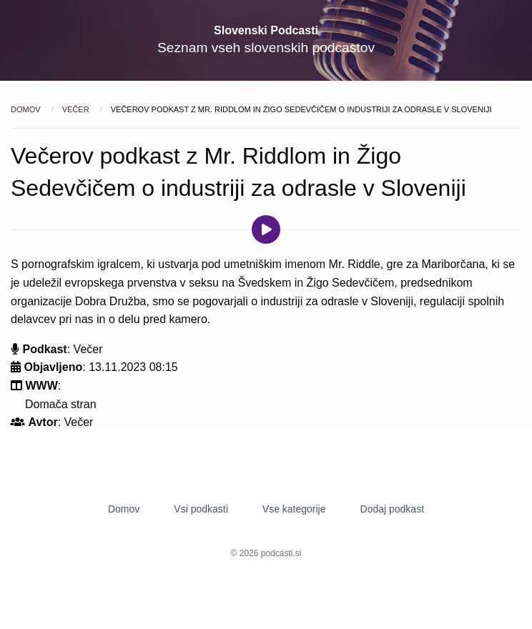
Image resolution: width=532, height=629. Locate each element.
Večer (77, 109)
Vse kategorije (294, 509)
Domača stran (61, 404)
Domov (27, 109)
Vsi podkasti (200, 509)
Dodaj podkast (392, 509)
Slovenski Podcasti (266, 30)
